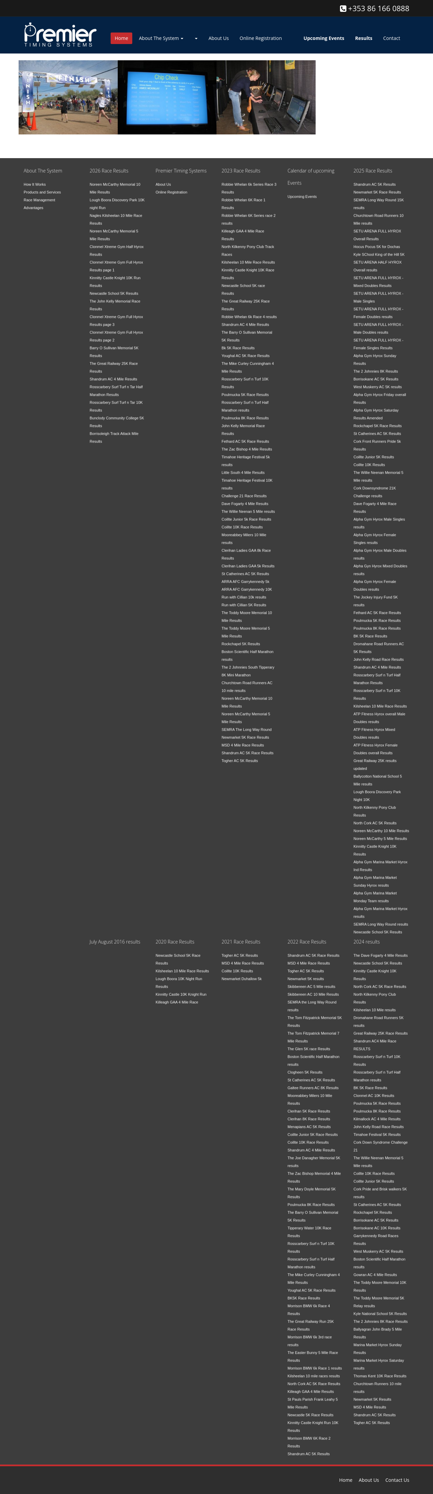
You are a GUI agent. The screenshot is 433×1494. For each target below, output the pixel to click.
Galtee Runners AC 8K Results (313, 1082)
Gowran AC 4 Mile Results (375, 1269)
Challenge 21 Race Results (244, 490)
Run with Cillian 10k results (244, 592)
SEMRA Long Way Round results (381, 919)
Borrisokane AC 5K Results (376, 373)
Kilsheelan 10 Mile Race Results (248, 257)
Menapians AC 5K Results (309, 1121)
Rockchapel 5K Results (241, 638)
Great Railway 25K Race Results (381, 1028)
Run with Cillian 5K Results (244, 599)
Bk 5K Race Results (238, 342)
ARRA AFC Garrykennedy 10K (247, 584)
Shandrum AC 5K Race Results (247, 747)
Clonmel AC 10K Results (374, 1090)
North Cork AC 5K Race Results (314, 1378)
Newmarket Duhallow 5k (242, 973)
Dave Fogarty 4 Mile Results (245, 498)
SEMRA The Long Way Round (247, 724)
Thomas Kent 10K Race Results (380, 1370)
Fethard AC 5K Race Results (245, 436)
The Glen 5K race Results (309, 1043)
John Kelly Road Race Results (379, 654)
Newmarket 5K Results (372, 1394)
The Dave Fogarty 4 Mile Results (381, 950)
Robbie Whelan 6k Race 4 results (249, 311)
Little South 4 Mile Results (243, 467)
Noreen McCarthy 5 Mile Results (380, 833)
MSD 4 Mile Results (370, 1402)
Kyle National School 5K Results (380, 1308)
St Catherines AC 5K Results (245, 568)
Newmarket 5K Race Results (245, 732)
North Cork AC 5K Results (375, 817)
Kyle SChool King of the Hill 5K (379, 249)
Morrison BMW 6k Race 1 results (315, 1363)
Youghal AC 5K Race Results (246, 350)
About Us (218, 38)
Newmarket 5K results (306, 973)
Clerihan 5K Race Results (309, 1106)
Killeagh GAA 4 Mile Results (311, 1386)
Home (121, 38)
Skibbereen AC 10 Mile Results (313, 989)
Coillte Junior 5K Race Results (313, 1129)
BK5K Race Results (304, 1292)
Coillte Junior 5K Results (374, 451)
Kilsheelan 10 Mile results (375, 1004)
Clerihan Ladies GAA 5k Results (248, 560)
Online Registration (261, 38)
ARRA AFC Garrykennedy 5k (245, 576)
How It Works (35, 179)
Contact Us (397, 1480)
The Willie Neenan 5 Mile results (248, 506)
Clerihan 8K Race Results (309, 1113)
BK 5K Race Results (370, 630)
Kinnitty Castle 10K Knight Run (181, 989)
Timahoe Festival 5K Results (377, 1129)
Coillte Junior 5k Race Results (246, 514)
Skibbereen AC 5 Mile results (311, 981)
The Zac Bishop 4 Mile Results (247, 444)
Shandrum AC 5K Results (375, 179)
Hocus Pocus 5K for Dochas (377, 241)
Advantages (33, 202)
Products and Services (42, 187)
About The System (161, 38)
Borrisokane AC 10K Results (377, 1222)
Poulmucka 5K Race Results (245, 389)
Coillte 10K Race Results (242, 521)
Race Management (39, 194)
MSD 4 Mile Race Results (243, 740)
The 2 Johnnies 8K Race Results (381, 1316)
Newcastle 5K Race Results (311, 1409)
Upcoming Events (302, 191)
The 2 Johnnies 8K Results (376, 366)
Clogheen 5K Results (305, 1067)
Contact (391, 38)
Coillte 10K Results (369, 459)
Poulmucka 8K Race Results (245, 412)
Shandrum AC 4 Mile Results (113, 373)
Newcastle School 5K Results (114, 288)
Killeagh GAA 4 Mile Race (177, 997)
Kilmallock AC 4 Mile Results (377, 1113)
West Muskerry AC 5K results (378, 381)
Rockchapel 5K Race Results (378, 420)
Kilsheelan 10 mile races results (314, 1370)
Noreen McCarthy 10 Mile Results (381, 825)
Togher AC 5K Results (240, 755)
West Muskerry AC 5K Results (378, 1246)
